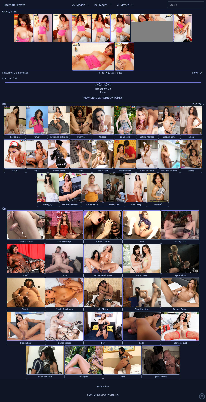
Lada (141, 342)
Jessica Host (161, 376)
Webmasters (103, 386)
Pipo (81, 170)
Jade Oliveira (103, 309)
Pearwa (81, 136)
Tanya (37, 136)
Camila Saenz (103, 170)
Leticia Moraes (147, 136)
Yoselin (25, 309)
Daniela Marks (26, 241)
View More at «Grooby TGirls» (103, 98)
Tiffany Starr (180, 241)
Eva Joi (15, 170)
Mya (36, 170)
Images (103, 5)
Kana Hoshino (147, 170)
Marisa (158, 204)
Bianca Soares (64, 342)
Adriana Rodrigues (103, 275)
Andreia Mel (59, 170)
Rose (26, 275)
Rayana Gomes (180, 309)
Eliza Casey (136, 204)
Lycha (64, 275)
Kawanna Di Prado (59, 136)
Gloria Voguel (180, 342)
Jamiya (191, 136)
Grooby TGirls (9, 11)
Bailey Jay (48, 204)
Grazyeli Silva (169, 136)
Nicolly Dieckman (64, 309)
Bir (103, 342)
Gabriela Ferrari (70, 204)
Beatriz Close (125, 170)
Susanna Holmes (169, 170)
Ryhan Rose (92, 204)
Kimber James (103, 241)
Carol (122, 376)
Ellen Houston (141, 309)
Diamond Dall (21, 72)
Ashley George (64, 241)
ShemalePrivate (14, 5)
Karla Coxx (114, 204)
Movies (125, 5)
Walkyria (83, 376)
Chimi (141, 241)
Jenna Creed (141, 275)
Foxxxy (191, 170)
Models (81, 5)
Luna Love (125, 136)
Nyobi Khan (180, 275)
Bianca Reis (25, 342)
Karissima (15, 136)
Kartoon (103, 136)
